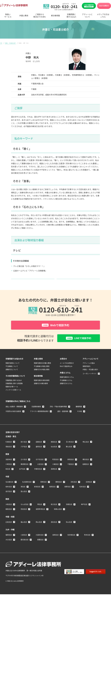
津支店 (23, 494)
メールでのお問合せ (67, 370)
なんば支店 (24, 512)
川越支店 (55, 471)
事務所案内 (86, 374)
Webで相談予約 (55, 332)
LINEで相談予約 (89, 6)
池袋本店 (9, 467)
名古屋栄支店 (27, 489)
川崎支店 (9, 471)
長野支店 (67, 494)
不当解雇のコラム (66, 388)
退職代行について (12, 377)
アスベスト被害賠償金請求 (39, 419)
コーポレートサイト (90, 381)
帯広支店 (86, 449)
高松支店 (54, 529)
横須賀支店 (24, 471)
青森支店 (9, 454)
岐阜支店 (9, 494)
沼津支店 (89, 489)
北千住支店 (40, 467)
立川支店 (24, 467)
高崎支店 (54, 476)
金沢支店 (9, 499)
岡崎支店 (43, 489)
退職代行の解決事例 (41, 391)
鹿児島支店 (24, 547)
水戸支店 (22, 476)
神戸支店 (84, 512)
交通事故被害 (36, 414)
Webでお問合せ (104, 6)
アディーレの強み (89, 370)
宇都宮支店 (38, 476)
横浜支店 (86, 467)
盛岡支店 (39, 454)
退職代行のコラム (66, 391)
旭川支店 (24, 449)
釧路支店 (54, 449)
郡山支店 (69, 454)
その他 (79, 419)
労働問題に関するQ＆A (14, 388)
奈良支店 (24, 516)
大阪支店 (9, 512)
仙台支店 (54, 454)
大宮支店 (40, 471)
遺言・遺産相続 (62, 419)
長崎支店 (55, 542)
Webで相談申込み (66, 374)
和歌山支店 (58, 516)
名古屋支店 (9, 489)
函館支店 (39, 449)
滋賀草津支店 (40, 516)
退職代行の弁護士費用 (41, 377)
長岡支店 (52, 494)
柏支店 (8, 476)
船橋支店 (86, 471)
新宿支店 (70, 467)
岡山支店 (39, 529)
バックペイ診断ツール (13, 397)
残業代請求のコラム (67, 384)
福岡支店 (9, 542)
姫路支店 (9, 516)
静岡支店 (59, 489)
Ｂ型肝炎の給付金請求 (13, 419)
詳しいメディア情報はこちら (32, 282)
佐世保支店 (71, 542)
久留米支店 (40, 542)
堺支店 (39, 512)
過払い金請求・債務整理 (14, 414)
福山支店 (24, 529)
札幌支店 (9, 449)
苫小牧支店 (70, 449)
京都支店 (69, 512)
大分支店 (9, 547)
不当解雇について (12, 374)
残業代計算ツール (12, 394)
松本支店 (82, 494)
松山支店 (69, 529)
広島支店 (9, 529)
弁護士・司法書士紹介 (10, 43)
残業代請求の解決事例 (41, 388)
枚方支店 (54, 512)
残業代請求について (13, 370)
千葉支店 (70, 471)
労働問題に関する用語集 (14, 391)
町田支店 (55, 467)
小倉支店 (24, 542)
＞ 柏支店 (29, 65)
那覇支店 (40, 547)
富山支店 (24, 499)
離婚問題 (79, 414)
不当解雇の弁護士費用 (41, 374)
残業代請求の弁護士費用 (42, 370)
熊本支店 (87, 542)
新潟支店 (37, 494)
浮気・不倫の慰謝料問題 (58, 414)
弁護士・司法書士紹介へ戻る (77, 282)
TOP (1, 43)
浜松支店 (74, 489)
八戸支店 (24, 454)
